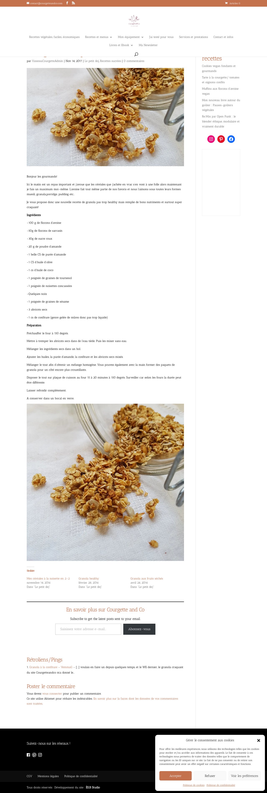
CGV (29, 776)
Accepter (176, 776)
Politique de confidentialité (221, 785)
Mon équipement (129, 37)
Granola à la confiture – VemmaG (50, 667)
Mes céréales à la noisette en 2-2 (48, 578)
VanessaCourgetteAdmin (47, 61)
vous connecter (52, 693)
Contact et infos (223, 37)
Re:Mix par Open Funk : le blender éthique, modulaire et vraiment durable (220, 121)
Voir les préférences (244, 776)
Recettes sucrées (110, 61)
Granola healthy (89, 578)
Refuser (210, 776)
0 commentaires (133, 61)
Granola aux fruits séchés (147, 578)
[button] (259, 740)
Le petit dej (92, 61)
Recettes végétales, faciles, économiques (54, 37)
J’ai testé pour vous (161, 37)
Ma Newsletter (148, 45)
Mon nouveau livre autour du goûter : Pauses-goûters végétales (221, 105)
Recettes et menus (96, 37)
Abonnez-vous (139, 629)
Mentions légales (48, 776)
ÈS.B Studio (93, 787)
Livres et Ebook (119, 45)
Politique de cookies (193, 785)
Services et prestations (193, 37)
